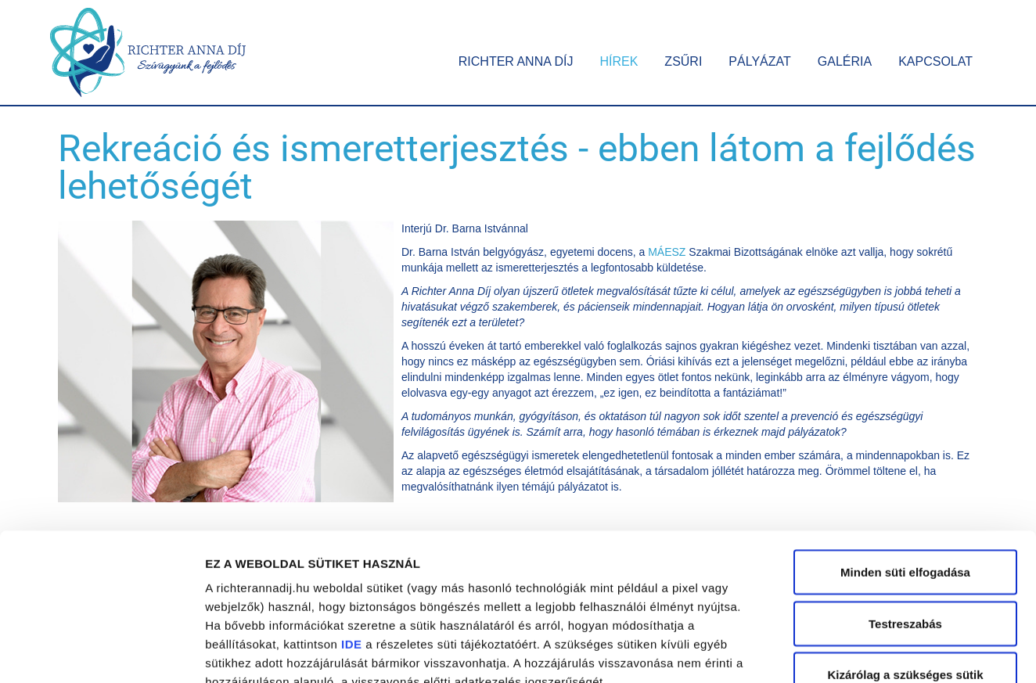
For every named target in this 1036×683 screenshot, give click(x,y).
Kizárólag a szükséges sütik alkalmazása (905, 571)
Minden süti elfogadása (905, 459)
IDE (351, 530)
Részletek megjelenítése (889, 652)
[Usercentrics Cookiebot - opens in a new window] (101, 652)
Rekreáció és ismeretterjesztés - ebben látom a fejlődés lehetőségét (517, 167)
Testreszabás (905, 510)
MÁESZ (666, 252)
